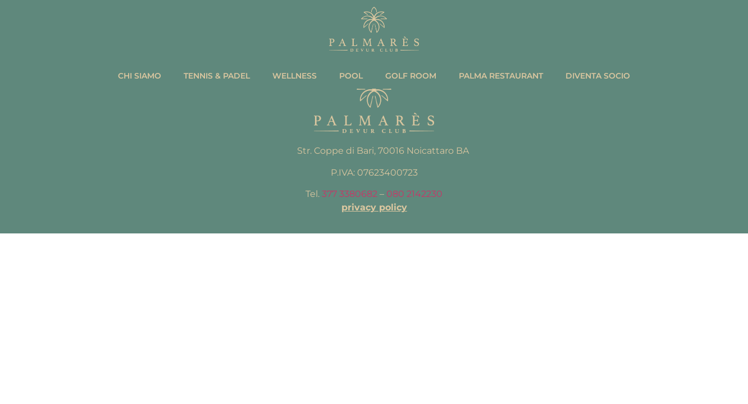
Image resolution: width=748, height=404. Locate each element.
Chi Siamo (139, 76)
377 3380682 (349, 194)
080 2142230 (414, 194)
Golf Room (410, 76)
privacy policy (374, 207)
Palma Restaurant (501, 76)
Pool (351, 76)
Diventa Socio (597, 76)
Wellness (294, 76)
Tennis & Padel (217, 76)
